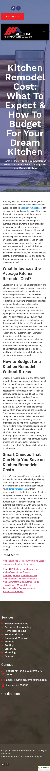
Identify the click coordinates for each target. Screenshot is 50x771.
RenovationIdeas (27, 588)
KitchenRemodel (10, 578)
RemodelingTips (10, 588)
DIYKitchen (15, 569)
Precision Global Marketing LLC (29, 756)
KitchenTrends (32, 582)
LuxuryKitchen (9, 585)
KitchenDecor (9, 572)
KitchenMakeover (29, 575)
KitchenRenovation (28, 578)
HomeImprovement (31, 569)
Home (7, 161)
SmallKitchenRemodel (13, 591)
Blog (15, 161)
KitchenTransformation (13, 582)
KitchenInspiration (11, 575)
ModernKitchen (24, 585)
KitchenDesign (23, 572)
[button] (44, 32)
